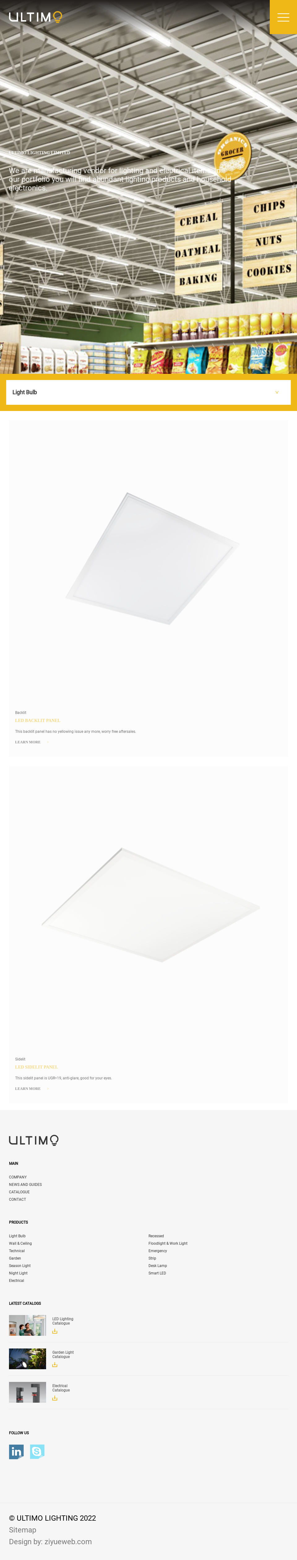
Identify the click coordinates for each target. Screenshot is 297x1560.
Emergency (157, 1251)
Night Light (18, 1273)
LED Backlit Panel (38, 722)
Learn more (32, 744)
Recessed (156, 1236)
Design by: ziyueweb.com (50, 1541)
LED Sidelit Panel (36, 1069)
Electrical (16, 1280)
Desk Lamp (157, 1266)
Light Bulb (17, 1236)
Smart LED (157, 1273)
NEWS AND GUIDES (25, 1184)
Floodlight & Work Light (167, 1243)
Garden (15, 1258)
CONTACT (17, 1199)
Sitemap (22, 1530)
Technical (17, 1251)
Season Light (20, 1266)
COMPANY (18, 1177)
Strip (152, 1258)
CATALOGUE (19, 1192)
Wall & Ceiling (20, 1243)
